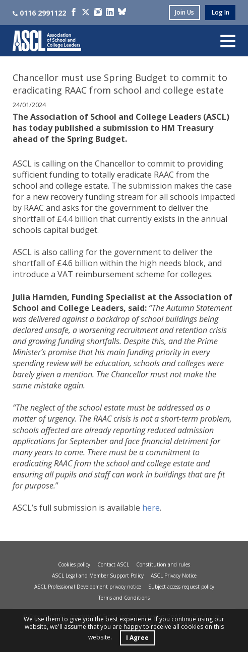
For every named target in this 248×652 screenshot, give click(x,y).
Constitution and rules (163, 564)
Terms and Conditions (124, 597)
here (151, 507)
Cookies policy (74, 564)
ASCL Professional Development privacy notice (87, 586)
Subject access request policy (181, 586)
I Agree (137, 637)
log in (220, 12)
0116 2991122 (39, 13)
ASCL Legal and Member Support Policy (98, 575)
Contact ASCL (113, 564)
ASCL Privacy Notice (174, 575)
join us (184, 12)
